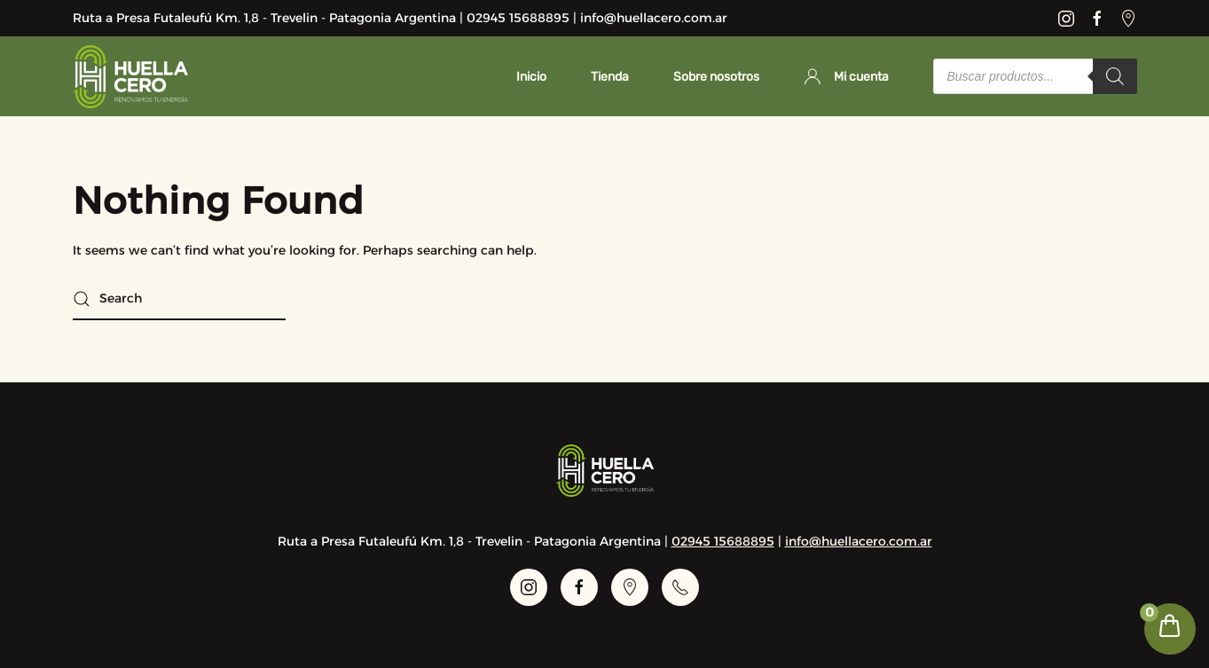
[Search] (1115, 76)
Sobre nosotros (716, 76)
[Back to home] (130, 76)
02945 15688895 (722, 541)
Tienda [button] (610, 76)
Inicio (531, 76)
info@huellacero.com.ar (858, 541)
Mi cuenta (846, 76)
